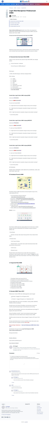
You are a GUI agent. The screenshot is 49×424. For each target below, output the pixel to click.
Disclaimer (39, 407)
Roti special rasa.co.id (15, 370)
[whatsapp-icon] (9, 417)
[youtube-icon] (6, 417)
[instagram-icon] (4, 417)
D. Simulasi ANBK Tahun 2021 (15, 26)
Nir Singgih (16, 377)
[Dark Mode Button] (46, 1)
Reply (13, 382)
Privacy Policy (40, 412)
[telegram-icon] (7, 417)
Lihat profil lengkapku (6, 414)
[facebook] (7, 13)
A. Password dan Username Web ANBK (16, 21)
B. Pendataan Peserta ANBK (15, 22)
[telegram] (7, 16)
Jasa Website (40, 413)
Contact (39, 409)
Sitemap (39, 410)
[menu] (3, 1)
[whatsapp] (7, 14)
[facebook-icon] (2, 417)
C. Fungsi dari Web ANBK (14, 24)
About (38, 406)
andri (12, 385)
